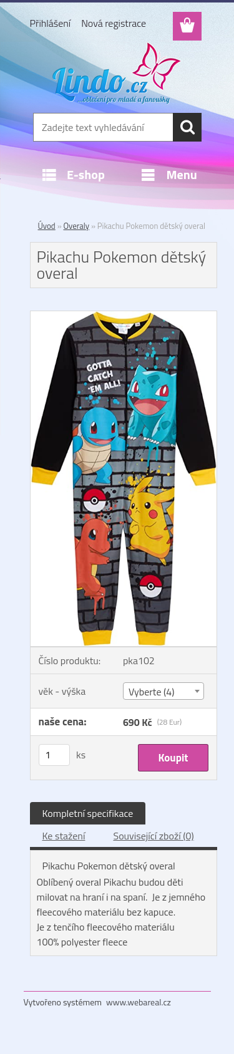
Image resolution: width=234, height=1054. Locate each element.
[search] (187, 127)
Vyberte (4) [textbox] (152, 691)
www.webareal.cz (138, 1001)
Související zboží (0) (153, 835)
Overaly (77, 226)
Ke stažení (63, 835)
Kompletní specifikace (88, 813)
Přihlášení (50, 23)
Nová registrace (113, 23)
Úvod (47, 226)
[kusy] (54, 755)
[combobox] (163, 691)
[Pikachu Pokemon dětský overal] (124, 316)
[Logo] (117, 73)
